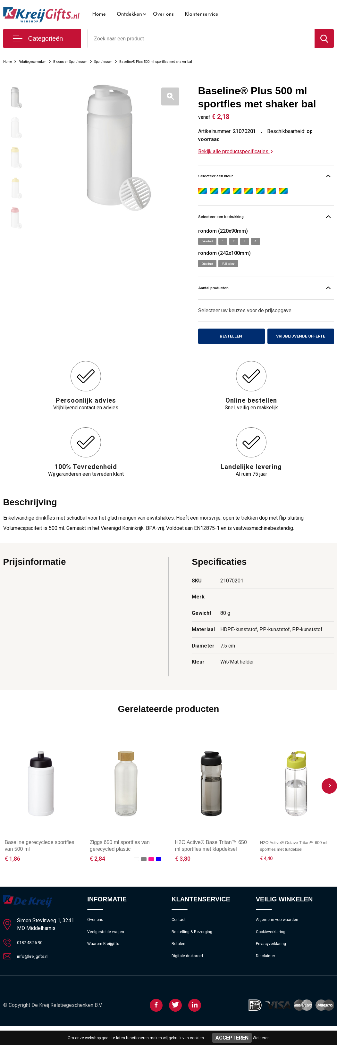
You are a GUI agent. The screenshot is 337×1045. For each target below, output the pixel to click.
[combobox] (201, 38)
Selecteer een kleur (228, 177)
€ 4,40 (267, 872)
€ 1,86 (12, 872)
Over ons (163, 14)
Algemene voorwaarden (281, 934)
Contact (180, 934)
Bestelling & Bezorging (195, 948)
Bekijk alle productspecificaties (235, 151)
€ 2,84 (97, 872)
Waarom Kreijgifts (106, 962)
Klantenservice (201, 14)
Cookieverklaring (273, 948)
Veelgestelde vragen (108, 948)
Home (99, 14)
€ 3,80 (182, 872)
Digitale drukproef (190, 975)
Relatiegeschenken (43, 61)
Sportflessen (140, 61)
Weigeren (261, 1038)
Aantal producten (225, 294)
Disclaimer (267, 975)
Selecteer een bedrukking (237, 219)
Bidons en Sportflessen (94, 61)
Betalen (179, 962)
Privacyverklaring (273, 962)
